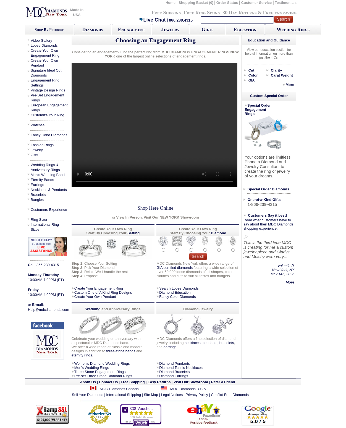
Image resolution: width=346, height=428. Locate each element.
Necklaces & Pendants (49, 190)
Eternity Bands (42, 180)
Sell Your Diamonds (87, 395)
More (289, 85)
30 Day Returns (239, 12)
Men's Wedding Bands (48, 175)
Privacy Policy (197, 395)
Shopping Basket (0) (196, 3)
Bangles (37, 200)
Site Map (151, 395)
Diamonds (92, 29)
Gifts (207, 29)
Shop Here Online (156, 208)
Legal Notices (172, 395)
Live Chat (152, 20)
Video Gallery (41, 40)
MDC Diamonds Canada (119, 389)
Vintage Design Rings (48, 90)
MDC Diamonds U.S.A (188, 389)
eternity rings (82, 355)
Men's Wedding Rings (91, 368)
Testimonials (286, 3)
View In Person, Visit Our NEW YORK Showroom (157, 217)
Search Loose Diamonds (178, 288)
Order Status (227, 3)
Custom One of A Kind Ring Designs (103, 292)
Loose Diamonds (44, 45)
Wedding (93, 309)
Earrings (37, 185)
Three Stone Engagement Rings (100, 372)
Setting (133, 233)
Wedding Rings (293, 29)
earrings (170, 347)
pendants (210, 343)
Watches (37, 125)
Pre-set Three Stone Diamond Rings (103, 376)
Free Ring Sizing (202, 12)
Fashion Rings (42, 145)
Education (245, 29)
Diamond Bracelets (174, 372)
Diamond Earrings (173, 376)
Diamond (218, 233)
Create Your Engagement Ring (98, 288)
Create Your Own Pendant (95, 297)
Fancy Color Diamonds (49, 135)
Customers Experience (49, 210)
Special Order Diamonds (268, 189)
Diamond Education (174, 292)
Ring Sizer (39, 219)
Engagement (131, 29)
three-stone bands (120, 351)
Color (253, 75)
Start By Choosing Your (106, 233)
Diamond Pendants (174, 363)
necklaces (193, 343)
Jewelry (170, 29)
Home (170, 3)
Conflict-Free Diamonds (230, 395)
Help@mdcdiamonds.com (48, 310)
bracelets (226, 343)
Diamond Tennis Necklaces (181, 368)
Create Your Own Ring (198, 229)
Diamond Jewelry (198, 309)
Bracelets (38, 195)
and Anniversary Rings (120, 309)
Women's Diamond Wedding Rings (102, 363)
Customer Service (256, 3)
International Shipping (123, 395)
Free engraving (280, 12)
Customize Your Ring (47, 115)
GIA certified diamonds (174, 268)
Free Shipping (166, 12)
